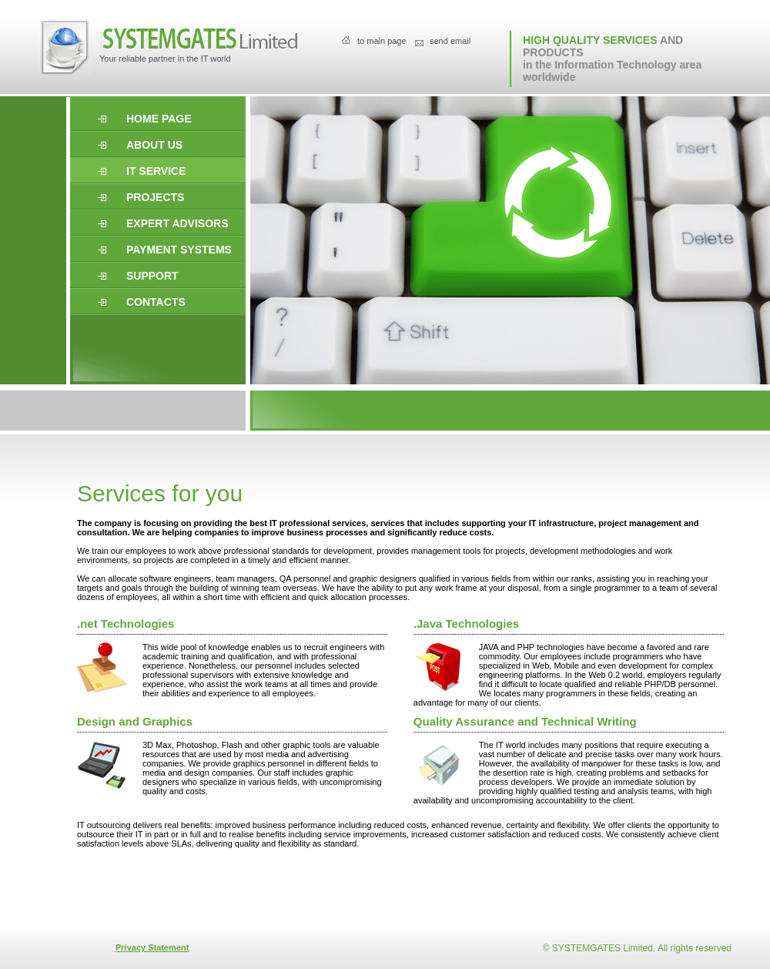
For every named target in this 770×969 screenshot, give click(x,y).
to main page (382, 40)
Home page (159, 118)
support (152, 276)
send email (450, 40)
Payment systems (179, 249)
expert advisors (177, 223)
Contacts (156, 302)
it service (156, 171)
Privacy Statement (152, 947)
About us (154, 145)
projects (155, 197)
